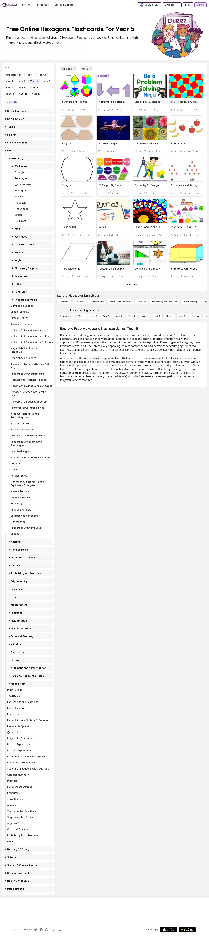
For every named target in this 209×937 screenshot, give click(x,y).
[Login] (188, 4)
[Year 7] (156, 316)
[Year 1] (81, 316)
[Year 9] (182, 316)
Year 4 (21, 81)
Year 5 (34, 81)
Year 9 (34, 87)
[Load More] (131, 284)
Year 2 (42, 74)
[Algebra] (79, 301)
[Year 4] (119, 316)
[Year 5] (86, 68)
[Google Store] (187, 929)
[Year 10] (195, 316)
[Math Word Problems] (121, 301)
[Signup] (200, 4)
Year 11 (23, 93)
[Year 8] (169, 316)
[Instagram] (46, 929)
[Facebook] (41, 929)
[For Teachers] (42, 4)
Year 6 (46, 81)
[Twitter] (35, 929)
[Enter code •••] (171, 4)
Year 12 (36, 93)
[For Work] (25, 4)
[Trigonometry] (189, 301)
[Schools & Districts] (63, 4)
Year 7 (9, 87)
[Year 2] (93, 316)
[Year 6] (144, 316)
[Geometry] (64, 301)
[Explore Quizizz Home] (9, 5)
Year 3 (9, 81)
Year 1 (29, 74)
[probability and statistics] (164, 301)
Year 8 (21, 87)
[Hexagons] (68, 68)
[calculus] (141, 301)
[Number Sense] (97, 301)
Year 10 (10, 93)
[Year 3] (106, 316)
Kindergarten (13, 74)
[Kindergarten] (65, 316)
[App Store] (168, 929)
